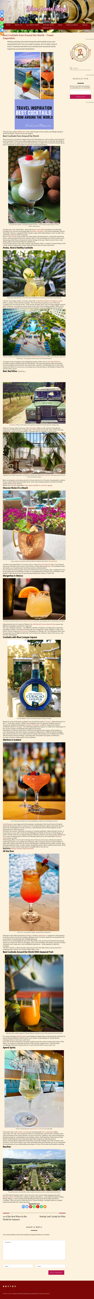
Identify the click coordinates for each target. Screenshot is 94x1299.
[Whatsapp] (34, 1206)
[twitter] (36, 19)
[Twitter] (27, 1206)
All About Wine (32, 25)
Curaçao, (48, 721)
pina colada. (13, 236)
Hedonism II (42, 935)
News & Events (72, 25)
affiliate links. (21, 132)
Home (8, 25)
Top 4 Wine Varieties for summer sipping (38, 485)
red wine (14, 485)
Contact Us (47, 28)
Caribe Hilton (40, 229)
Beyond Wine (48, 25)
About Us (18, 25)
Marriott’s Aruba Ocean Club (39, 356)
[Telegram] (2, 30)
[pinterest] (49, 19)
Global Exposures (44, 1293)
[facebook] (41, 19)
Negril (29, 935)
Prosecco (25, 631)
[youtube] (45, 19)
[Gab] (41, 1206)
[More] (45, 1206)
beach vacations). (38, 231)
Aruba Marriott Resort (53, 362)
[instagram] (58, 19)
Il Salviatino (12, 425)
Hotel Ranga (7, 824)
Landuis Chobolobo (32, 725)
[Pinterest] (30, 1206)
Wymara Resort (53, 561)
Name (7, 1266)
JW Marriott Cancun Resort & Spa (44, 624)
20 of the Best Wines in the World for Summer (15, 1218)
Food (60, 25)
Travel (85, 25)
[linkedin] (53, 19)
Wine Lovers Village (10, 1293)
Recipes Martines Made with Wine (22, 848)
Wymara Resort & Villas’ (46, 564)
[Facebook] (23, 1206)
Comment (8, 1242)
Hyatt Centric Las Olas (35, 1128)
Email (39, 1266)
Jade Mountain (21, 1036)
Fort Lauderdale (47, 1132)
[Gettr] (37, 1206)
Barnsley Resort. (8, 1197)
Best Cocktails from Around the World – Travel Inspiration (28, 36)
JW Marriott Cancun (27, 621)
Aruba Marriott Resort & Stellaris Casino (49, 301)
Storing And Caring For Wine (52, 1216)
